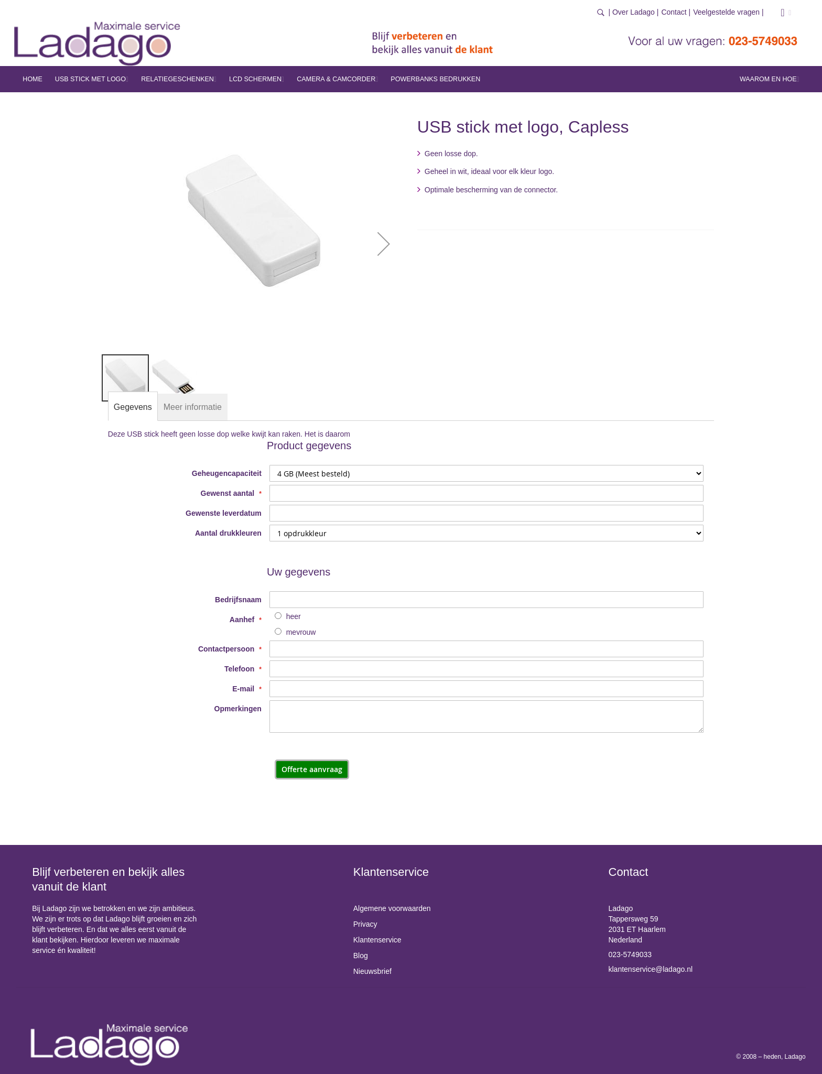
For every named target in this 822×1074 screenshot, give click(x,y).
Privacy (365, 924)
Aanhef (243, 619)
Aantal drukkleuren (228, 533)
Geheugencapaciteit (227, 473)
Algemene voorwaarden (392, 908)
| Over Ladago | (633, 12)
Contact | (675, 12)
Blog (360, 955)
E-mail (244, 689)
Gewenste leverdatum (224, 513)
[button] (384, 243)
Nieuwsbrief (372, 971)
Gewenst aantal (229, 493)
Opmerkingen (238, 708)
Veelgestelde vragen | (728, 12)
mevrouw (301, 632)
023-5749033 (630, 954)
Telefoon (240, 669)
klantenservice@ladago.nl (651, 969)
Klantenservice (377, 940)
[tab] (133, 407)
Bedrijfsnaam (238, 599)
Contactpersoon (227, 649)
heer (293, 616)
